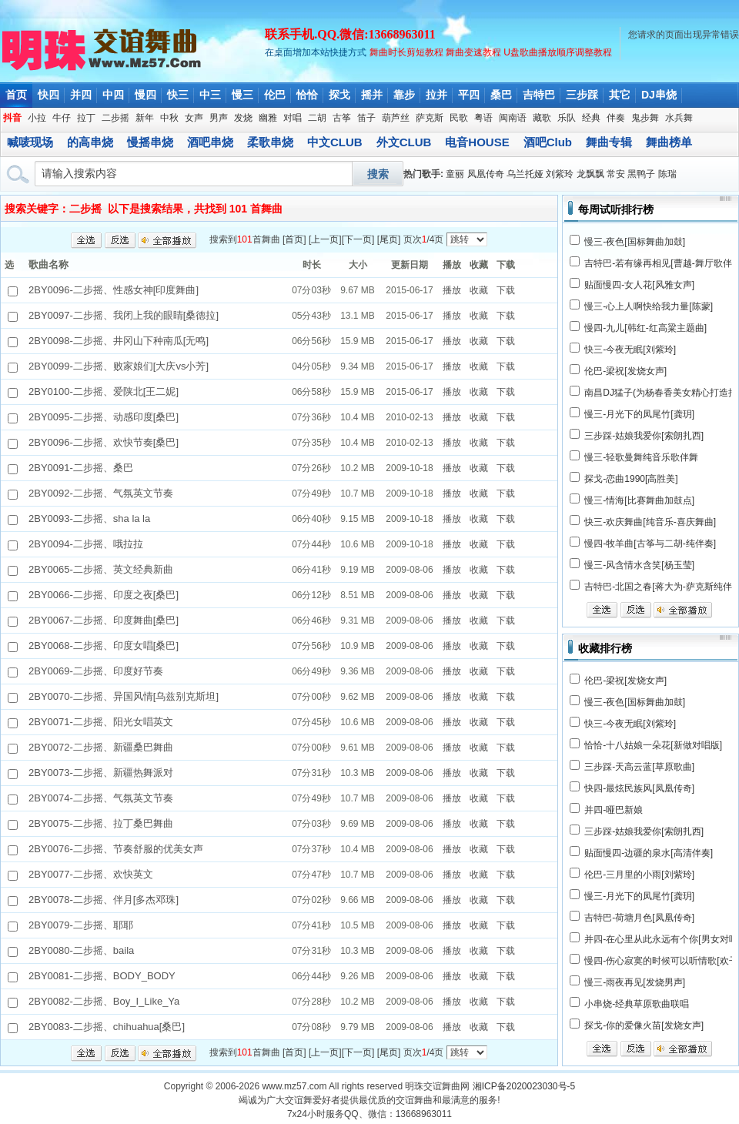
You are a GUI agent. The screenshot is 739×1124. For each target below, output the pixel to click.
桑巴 (501, 95)
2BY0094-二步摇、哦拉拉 (85, 544)
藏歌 (542, 117)
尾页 (389, 239)
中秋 (169, 117)
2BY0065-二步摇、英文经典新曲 (100, 569)
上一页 (325, 239)
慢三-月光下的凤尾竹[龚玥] (639, 414)
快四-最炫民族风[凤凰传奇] (639, 788)
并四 (81, 95)
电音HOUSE (477, 142)
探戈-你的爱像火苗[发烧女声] (644, 1025)
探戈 (339, 95)
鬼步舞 (645, 117)
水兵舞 (679, 117)
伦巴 (275, 95)
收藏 (479, 290)
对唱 (292, 117)
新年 (144, 117)
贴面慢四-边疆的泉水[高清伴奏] (648, 853)
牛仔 (61, 117)
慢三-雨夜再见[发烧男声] (634, 982)
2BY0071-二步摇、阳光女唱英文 (100, 722)
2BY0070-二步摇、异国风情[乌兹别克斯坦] (123, 696)
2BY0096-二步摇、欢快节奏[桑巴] (103, 442)
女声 (194, 117)
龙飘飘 (590, 174)
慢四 (145, 95)
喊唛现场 (30, 142)
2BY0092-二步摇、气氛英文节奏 (100, 493)
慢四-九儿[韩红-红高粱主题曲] (645, 328)
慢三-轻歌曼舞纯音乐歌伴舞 (641, 457)
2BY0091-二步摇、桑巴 (80, 467)
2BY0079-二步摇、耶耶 (80, 925)
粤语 (483, 117)
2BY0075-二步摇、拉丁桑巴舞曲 (100, 823)
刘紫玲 (559, 174)
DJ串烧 (659, 95)
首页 (16, 95)
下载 (506, 290)
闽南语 (513, 117)
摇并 (372, 95)
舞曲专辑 (609, 142)
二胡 (317, 117)
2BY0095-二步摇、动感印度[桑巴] (103, 417)
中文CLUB (335, 142)
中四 (113, 95)
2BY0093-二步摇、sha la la (89, 518)
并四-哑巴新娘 (613, 810)
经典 (591, 117)
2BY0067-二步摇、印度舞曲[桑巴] (103, 620)
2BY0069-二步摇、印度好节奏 (95, 671)
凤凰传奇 (485, 174)
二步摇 (115, 117)
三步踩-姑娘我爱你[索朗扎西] (644, 435)
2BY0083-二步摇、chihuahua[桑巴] (106, 1026)
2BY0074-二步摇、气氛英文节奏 (100, 798)
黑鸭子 (641, 174)
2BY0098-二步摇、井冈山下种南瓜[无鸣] (118, 340)
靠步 (404, 95)
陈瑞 (667, 174)
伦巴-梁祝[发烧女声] (625, 371)
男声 (218, 117)
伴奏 (616, 117)
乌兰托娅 (525, 174)
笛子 (366, 117)
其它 (619, 95)
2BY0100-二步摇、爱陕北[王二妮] (103, 391)
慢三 (242, 95)
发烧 (243, 117)
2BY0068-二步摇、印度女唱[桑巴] (103, 645)
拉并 (436, 95)
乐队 (566, 117)
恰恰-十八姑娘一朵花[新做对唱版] (653, 745)
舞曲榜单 (669, 142)
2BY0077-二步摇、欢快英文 (90, 874)
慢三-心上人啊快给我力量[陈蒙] (648, 306)
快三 (178, 95)
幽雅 (268, 117)
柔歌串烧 (270, 142)
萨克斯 (429, 117)
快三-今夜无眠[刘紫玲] (630, 349)
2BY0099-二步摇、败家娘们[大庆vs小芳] (118, 366)
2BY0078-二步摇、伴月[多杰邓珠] (103, 899)
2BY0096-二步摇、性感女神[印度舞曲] (113, 290)
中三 (210, 95)
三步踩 (582, 95)
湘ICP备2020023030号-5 (524, 1086)
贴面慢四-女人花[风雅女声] (639, 284)
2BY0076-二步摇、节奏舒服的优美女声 (115, 849)
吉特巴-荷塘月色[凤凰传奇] (639, 917)
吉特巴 (539, 95)
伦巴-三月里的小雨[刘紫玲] (639, 874)
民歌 (459, 117)
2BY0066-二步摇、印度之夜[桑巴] (103, 594)
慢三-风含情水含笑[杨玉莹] (639, 565)
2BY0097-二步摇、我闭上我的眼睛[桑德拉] (123, 315)
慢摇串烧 (150, 142)
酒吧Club (547, 142)
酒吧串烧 (210, 142)
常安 (616, 174)
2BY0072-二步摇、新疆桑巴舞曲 (100, 747)
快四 (48, 95)
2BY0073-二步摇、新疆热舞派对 (100, 772)
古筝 (342, 117)
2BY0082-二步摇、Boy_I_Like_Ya (103, 1001)
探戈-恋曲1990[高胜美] (630, 478)
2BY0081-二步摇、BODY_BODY (102, 976)
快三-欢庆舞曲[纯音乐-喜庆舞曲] (650, 522)
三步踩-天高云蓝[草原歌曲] (639, 766)
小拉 (37, 117)
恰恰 (307, 95)
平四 (469, 95)
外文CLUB (404, 142)
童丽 (455, 174)
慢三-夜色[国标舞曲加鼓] (634, 241)
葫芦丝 (396, 117)
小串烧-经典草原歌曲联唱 (636, 1004)
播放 (452, 290)
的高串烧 (90, 142)
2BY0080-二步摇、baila (81, 950)
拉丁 (86, 117)
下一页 (358, 239)
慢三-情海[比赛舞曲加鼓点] (639, 500)
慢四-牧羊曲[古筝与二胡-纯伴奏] (650, 543)
